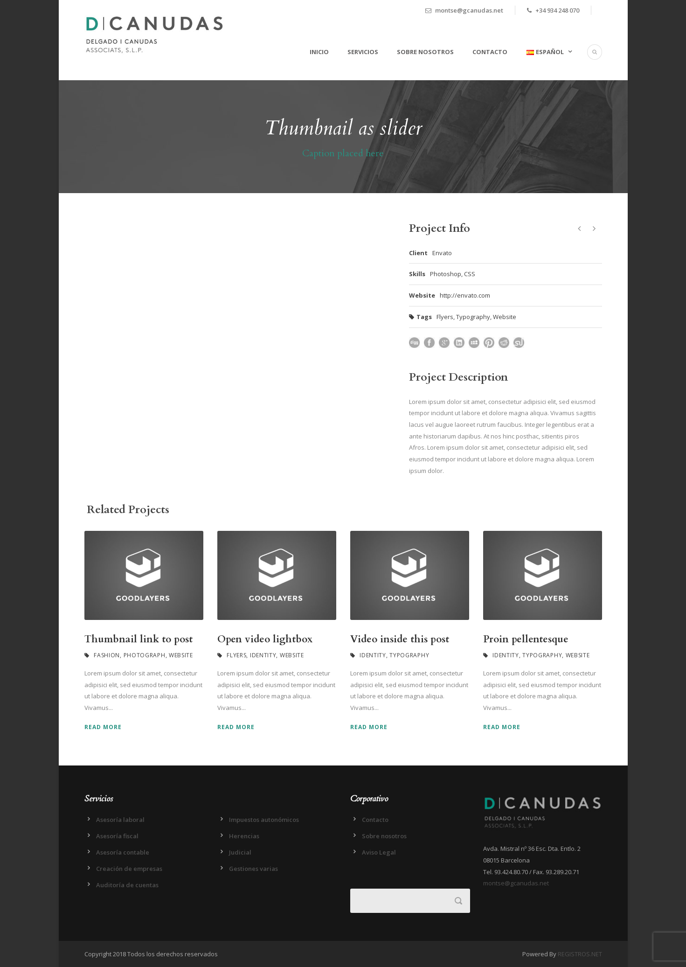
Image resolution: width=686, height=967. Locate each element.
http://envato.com (465, 295)
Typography (473, 317)
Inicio (319, 52)
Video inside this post (399, 639)
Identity (263, 655)
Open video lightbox (264, 639)
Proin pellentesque (525, 639)
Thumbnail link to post (138, 639)
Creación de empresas (129, 868)
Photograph (145, 655)
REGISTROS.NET (580, 954)
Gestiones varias (253, 868)
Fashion (107, 655)
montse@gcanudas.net (516, 883)
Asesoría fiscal (117, 836)
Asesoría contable (122, 852)
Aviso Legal (379, 852)
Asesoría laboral (120, 819)
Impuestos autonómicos (264, 819)
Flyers (445, 317)
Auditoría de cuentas (127, 885)
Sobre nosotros (425, 52)
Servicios (362, 52)
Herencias (244, 836)
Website (504, 317)
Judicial (240, 852)
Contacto (489, 52)
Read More (103, 727)
